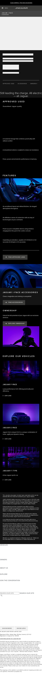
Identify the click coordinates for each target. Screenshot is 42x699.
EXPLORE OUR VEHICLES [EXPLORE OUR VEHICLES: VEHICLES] (9, 549)
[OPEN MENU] (5, 8)
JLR (1, 570)
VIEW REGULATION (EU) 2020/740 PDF (10, 638)
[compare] (21, 693)
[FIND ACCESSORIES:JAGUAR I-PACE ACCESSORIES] (14, 302)
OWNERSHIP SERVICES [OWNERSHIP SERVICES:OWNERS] (9, 562)
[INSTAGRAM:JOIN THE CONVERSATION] (5, 582)
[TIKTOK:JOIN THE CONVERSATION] (3, 584)
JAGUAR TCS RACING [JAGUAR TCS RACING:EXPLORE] (8, 576)
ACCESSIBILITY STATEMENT (10, 610)
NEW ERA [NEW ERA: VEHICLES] (3, 557)
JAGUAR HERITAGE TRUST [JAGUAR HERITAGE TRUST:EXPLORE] (10, 578)
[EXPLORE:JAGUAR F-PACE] (7, 396)
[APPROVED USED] (8, 83)
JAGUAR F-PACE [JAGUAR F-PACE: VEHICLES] (6, 547)
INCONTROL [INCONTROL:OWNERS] (4, 564)
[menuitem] (21, 681)
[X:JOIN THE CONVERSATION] (1, 591)
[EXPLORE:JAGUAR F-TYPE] (7, 480)
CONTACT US (5, 604)
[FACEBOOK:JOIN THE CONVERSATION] (5, 589)
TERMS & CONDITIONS (8, 602)
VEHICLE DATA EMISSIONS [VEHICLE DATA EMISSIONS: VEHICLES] (10, 555)
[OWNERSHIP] (34, 83)
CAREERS (4, 600)
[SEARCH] (1, 595)
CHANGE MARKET (7, 598)
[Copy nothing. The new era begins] (21, 3)
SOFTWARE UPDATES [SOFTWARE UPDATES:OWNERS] (8, 566)
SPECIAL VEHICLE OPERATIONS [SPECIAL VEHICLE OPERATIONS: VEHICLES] (12, 551)
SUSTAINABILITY (6, 572)
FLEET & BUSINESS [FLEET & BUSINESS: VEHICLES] (7, 553)
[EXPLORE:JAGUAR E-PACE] (7, 439)
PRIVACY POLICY (6, 606)
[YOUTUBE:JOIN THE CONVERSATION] (4, 587)
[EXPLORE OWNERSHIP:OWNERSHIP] (15, 323)
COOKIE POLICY (6, 608)
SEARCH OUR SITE (27, 593)
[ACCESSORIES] (22, 83)
